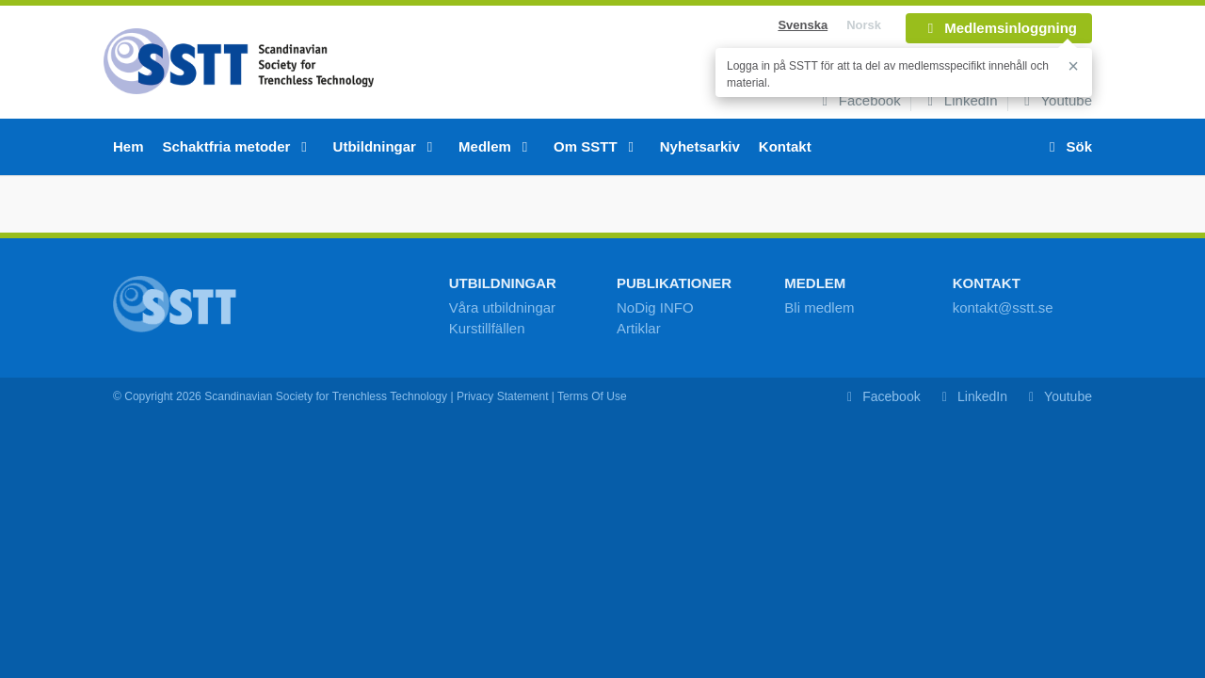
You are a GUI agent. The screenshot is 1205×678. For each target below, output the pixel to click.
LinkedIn (959, 100)
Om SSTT (597, 146)
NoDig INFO (655, 307)
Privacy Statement (503, 396)
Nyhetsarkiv (700, 146)
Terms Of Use (592, 396)
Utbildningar (387, 146)
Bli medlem (819, 307)
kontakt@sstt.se (1003, 307)
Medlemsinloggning (999, 28)
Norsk (863, 25)
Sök (1067, 146)
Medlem (496, 146)
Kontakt (785, 146)
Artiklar (639, 328)
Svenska (802, 25)
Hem (128, 146)
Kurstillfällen (487, 328)
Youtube (1055, 100)
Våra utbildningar (502, 307)
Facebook (858, 100)
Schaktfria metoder (238, 146)
